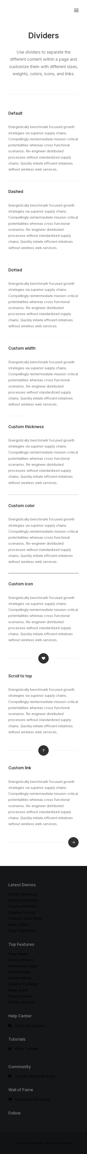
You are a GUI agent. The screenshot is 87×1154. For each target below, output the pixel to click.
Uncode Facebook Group (35, 1076)
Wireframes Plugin (23, 966)
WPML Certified (21, 1002)
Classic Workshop (22, 894)
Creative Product (21, 912)
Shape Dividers (20, 996)
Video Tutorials (26, 1048)
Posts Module (19, 972)
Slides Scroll (18, 990)
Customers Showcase (32, 1099)
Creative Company (23, 900)
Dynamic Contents (23, 984)
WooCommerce (21, 960)
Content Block (19, 978)
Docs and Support (29, 1025)
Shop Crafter (18, 924)
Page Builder (18, 954)
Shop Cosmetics (21, 930)
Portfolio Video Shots (25, 918)
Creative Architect (22, 906)
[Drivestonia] (13, 10)
